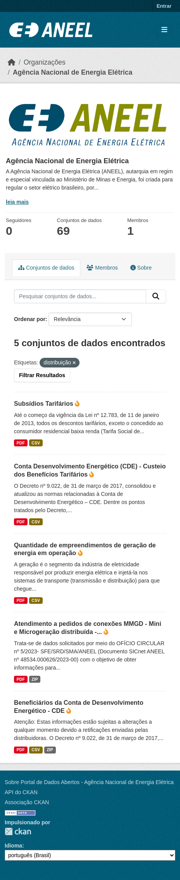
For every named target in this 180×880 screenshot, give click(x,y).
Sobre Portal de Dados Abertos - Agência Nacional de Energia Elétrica (89, 782)
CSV (35, 443)
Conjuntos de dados (46, 268)
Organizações (45, 62)
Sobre (141, 268)
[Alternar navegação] (164, 30)
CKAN (18, 831)
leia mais (17, 202)
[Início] (12, 62)
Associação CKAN (27, 802)
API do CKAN (21, 792)
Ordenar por (29, 319)
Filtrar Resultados (42, 375)
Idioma (13, 845)
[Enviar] (156, 296)
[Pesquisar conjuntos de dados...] (80, 296)
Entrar (164, 6)
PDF (21, 443)
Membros (102, 268)
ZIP (34, 679)
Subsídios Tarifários (44, 403)
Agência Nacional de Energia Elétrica (72, 72)
